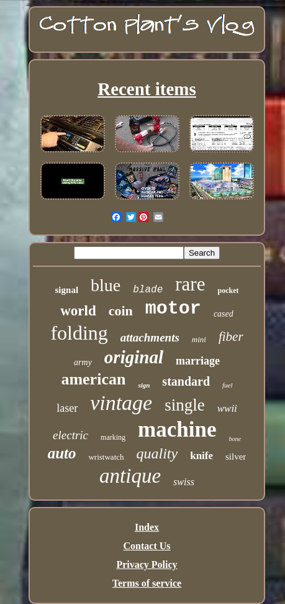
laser (67, 408)
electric (70, 435)
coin (121, 310)
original (133, 357)
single (185, 405)
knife (201, 456)
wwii (227, 408)
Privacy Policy (146, 564)
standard (186, 381)
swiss (183, 481)
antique (130, 476)
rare (190, 284)
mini (199, 339)
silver (235, 457)
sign (144, 385)
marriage (198, 361)
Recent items (146, 89)
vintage (121, 402)
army (83, 362)
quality (157, 453)
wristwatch (106, 457)
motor (173, 308)
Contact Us (147, 546)
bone (234, 438)
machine (177, 429)
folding (78, 333)
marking (113, 437)
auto (62, 453)
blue (105, 285)
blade (148, 289)
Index (147, 527)
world (78, 310)
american (93, 379)
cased (223, 313)
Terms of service (146, 583)
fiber (231, 336)
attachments (149, 337)
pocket (227, 290)
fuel (227, 385)
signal (67, 290)
